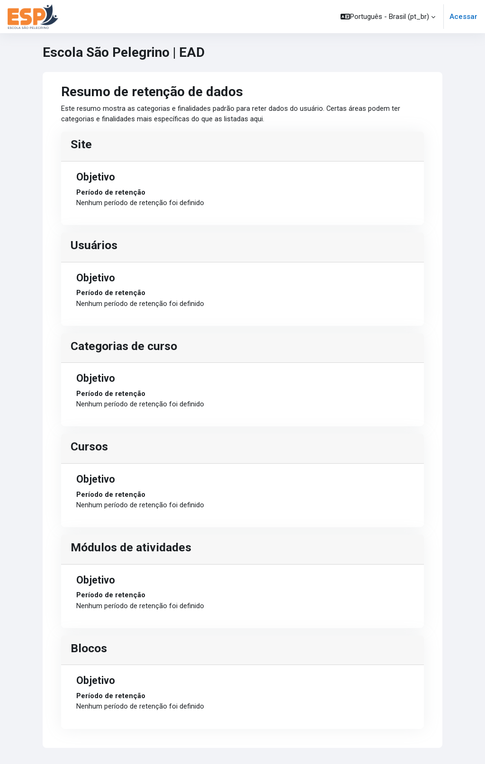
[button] (387, 16)
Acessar (463, 16)
